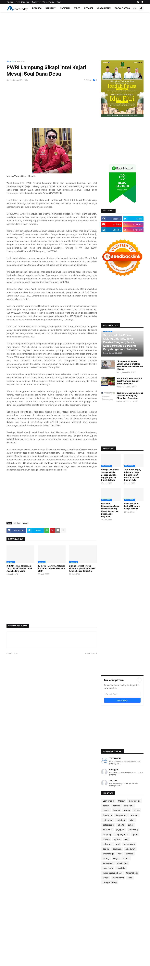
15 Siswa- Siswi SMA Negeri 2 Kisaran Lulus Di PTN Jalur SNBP (51, 568)
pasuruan (117, 849)
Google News (122, 8)
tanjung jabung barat (112, 873)
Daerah (49, 8)
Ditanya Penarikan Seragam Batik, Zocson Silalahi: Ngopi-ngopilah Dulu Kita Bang (110, 474)
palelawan (107, 844)
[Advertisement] (75, 36)
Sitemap (9, 2)
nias (126, 839)
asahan (134, 815)
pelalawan (130, 849)
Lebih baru (13, 653)
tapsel (105, 877)
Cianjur (121, 801)
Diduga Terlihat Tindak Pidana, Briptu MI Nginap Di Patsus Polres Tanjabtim (82, 568)
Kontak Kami (104, 8)
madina (106, 839)
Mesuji (25, 523)
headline (20, 61)
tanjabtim (121, 868)
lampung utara (121, 834)
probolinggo (108, 853)
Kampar (116, 805)
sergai (116, 858)
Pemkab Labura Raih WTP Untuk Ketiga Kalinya (132, 506)
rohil (120, 853)
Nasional (65, 8)
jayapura (120, 829)
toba (130, 877)
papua (106, 849)
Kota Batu (128, 805)
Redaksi (88, 8)
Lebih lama (90, 653)
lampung (107, 834)
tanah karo (108, 868)
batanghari (108, 820)
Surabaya (107, 815)
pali (117, 844)
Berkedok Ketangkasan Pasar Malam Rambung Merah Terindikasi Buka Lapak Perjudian (110, 510)
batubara (121, 820)
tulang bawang (110, 882)
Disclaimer (36, 2)
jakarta (121, 825)
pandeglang (129, 844)
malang (117, 839)
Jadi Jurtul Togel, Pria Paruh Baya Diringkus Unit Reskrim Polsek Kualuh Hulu (132, 474)
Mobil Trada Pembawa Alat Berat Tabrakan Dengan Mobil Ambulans (129, 381)
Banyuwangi (108, 801)
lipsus (135, 834)
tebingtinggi (118, 877)
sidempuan (108, 863)
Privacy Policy (48, 2)
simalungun (122, 863)
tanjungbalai (132, 873)
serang (106, 858)
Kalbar (106, 805)
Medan (116, 810)
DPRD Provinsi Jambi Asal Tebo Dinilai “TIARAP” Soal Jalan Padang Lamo (19, 568)
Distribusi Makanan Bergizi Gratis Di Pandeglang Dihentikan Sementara (130, 395)
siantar (126, 858)
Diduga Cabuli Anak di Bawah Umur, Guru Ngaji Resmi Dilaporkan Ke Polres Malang (130, 365)
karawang (133, 829)
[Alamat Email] (122, 694)
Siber (58, 2)
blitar (132, 820)
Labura (106, 810)
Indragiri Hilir (134, 801)
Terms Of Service (22, 2)
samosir (129, 853)
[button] (134, 8)
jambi (130, 825)
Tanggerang (121, 815)
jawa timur (107, 829)
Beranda (37, 8)
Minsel (137, 810)
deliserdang (108, 825)
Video (77, 8)
